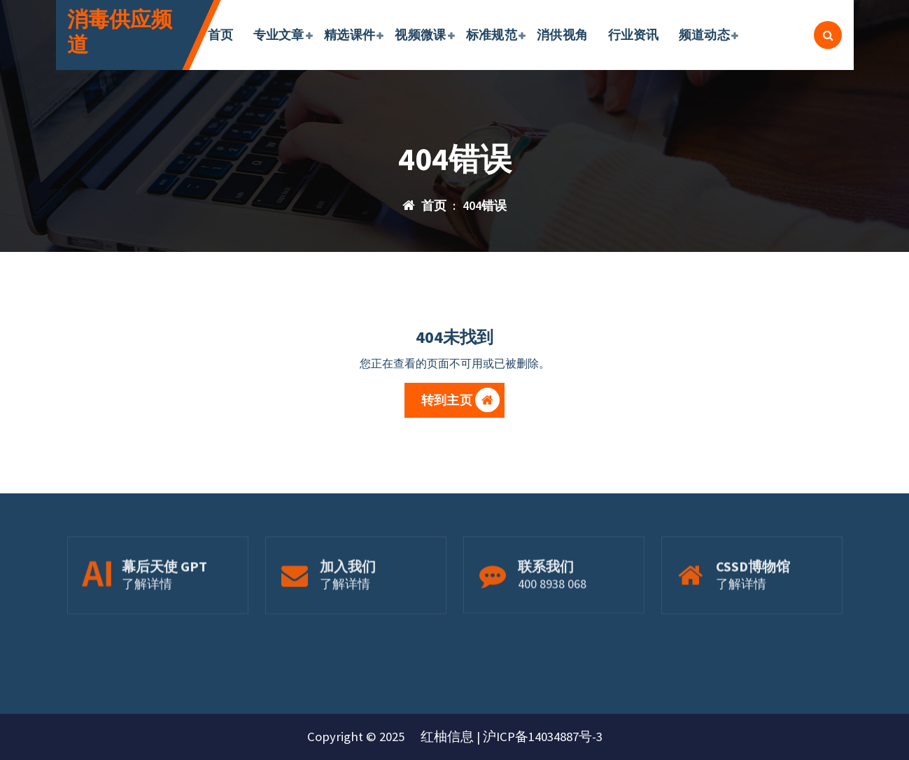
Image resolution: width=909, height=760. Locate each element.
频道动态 (704, 35)
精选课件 (349, 35)
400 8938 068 (552, 613)
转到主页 (460, 404)
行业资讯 (633, 35)
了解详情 (147, 613)
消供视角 (562, 35)
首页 (221, 35)
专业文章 (278, 35)
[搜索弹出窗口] (828, 35)
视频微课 (420, 35)
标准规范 (491, 35)
